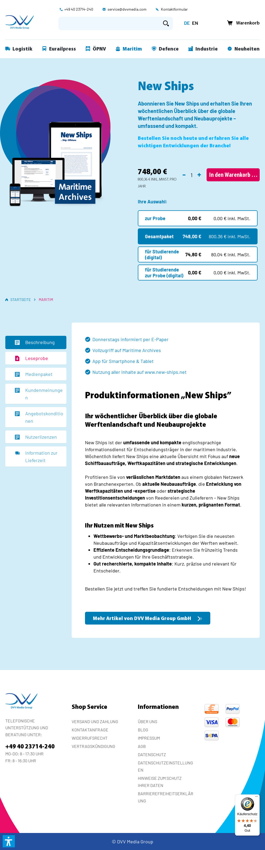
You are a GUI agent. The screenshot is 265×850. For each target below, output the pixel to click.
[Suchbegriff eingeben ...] (108, 23)
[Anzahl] (192, 175)
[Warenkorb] (242, 23)
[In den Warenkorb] (233, 174)
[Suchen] (166, 23)
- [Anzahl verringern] (184, 174)
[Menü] (256, 797)
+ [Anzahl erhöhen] (199, 174)
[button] (9, 841)
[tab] (35, 342)
